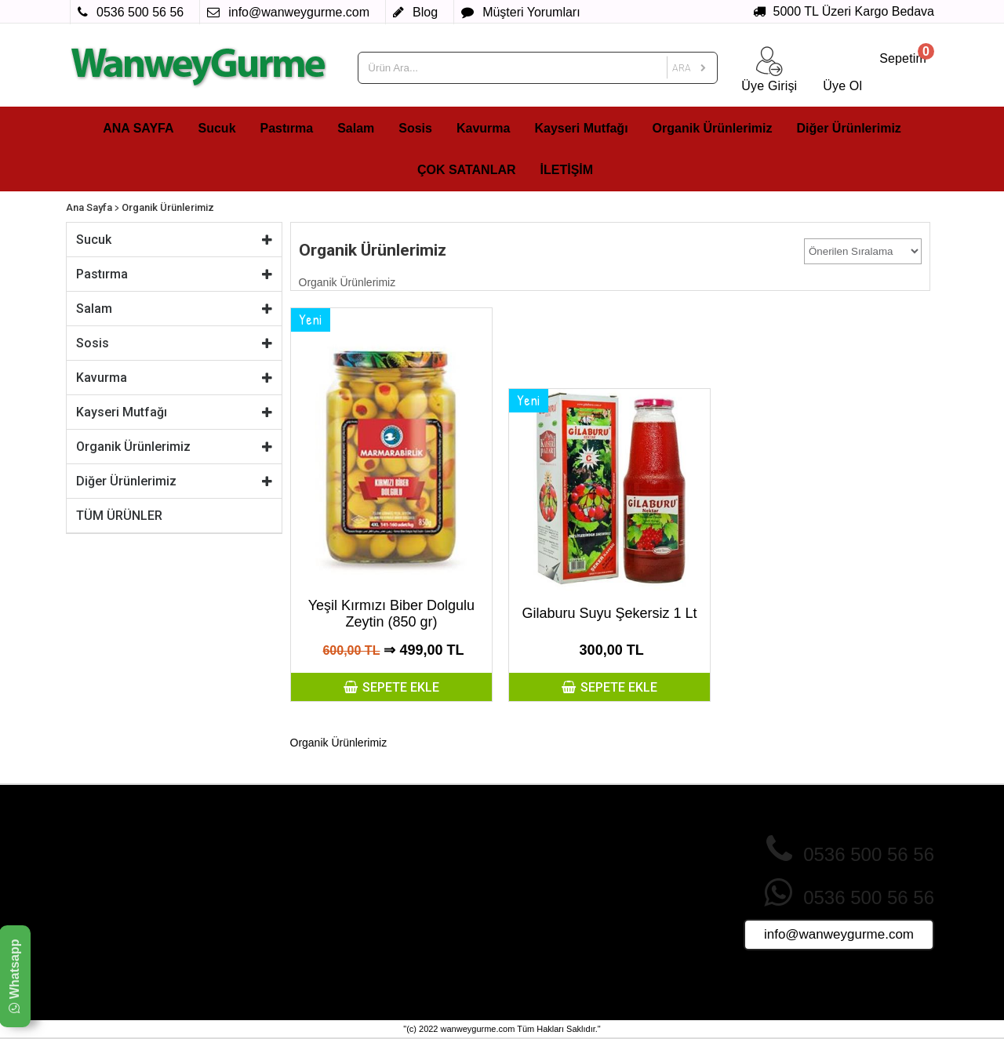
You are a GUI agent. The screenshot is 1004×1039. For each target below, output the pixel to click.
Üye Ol (522, 854)
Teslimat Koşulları (260, 913)
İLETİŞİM (567, 169)
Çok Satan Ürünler (406, 854)
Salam (355, 128)
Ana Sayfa (89, 207)
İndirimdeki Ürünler (407, 869)
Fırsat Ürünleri (396, 898)
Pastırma (287, 128)
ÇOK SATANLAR (466, 169)
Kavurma (483, 128)
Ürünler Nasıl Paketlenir (563, 913)
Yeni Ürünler (391, 883)
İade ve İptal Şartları (266, 883)
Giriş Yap (527, 869)
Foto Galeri (388, 943)
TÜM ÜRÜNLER (119, 515)
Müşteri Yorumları (548, 898)
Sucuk (217, 128)
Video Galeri (391, 958)
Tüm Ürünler (391, 928)
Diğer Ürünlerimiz (849, 128)
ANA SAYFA (138, 128)
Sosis (415, 128)
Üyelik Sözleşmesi (262, 928)
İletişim (522, 928)
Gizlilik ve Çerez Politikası (280, 869)
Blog (516, 943)
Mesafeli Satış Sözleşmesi (281, 898)
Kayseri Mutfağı (581, 128)
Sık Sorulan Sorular (553, 883)
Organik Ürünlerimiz (713, 128)
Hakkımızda (246, 854)
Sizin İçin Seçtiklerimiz (415, 913)
